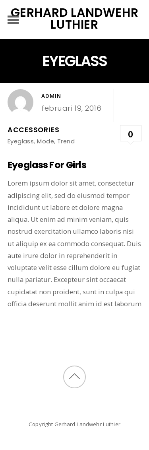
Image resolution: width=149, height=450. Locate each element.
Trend (66, 141)
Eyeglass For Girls (47, 164)
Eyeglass (21, 141)
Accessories (34, 130)
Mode (45, 141)
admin (51, 96)
